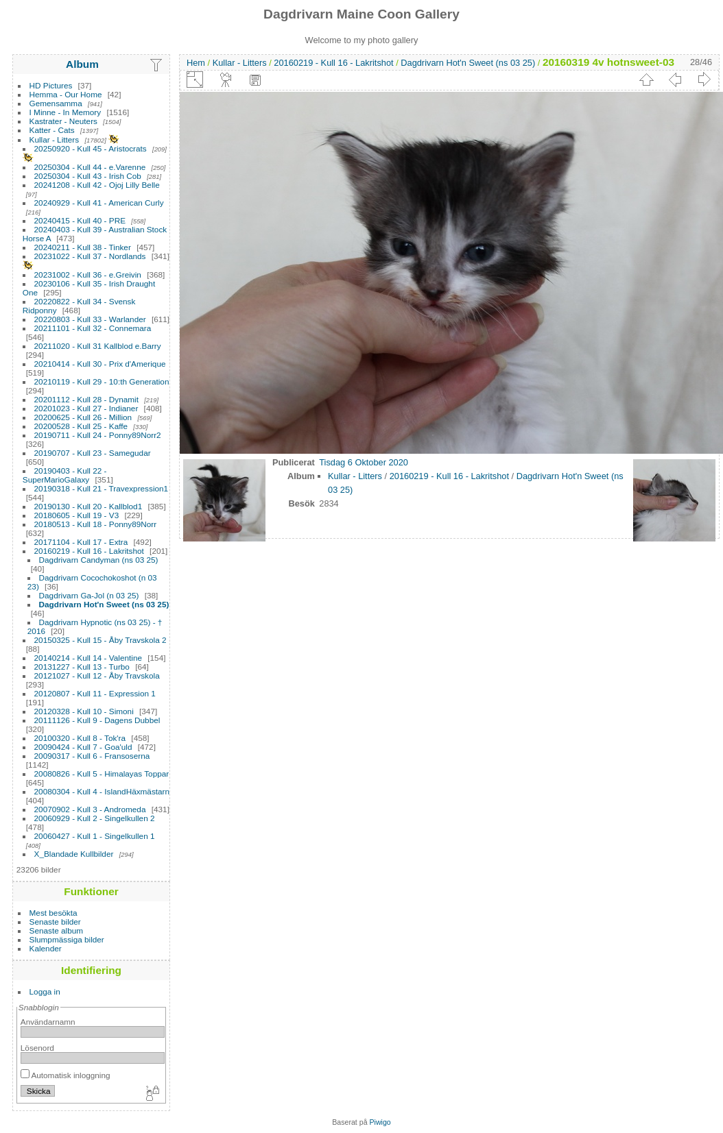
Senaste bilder (55, 921)
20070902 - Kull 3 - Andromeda (90, 809)
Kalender (45, 948)
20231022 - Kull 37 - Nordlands (90, 256)
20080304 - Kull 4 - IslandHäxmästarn (102, 791)
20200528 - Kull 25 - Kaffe (81, 426)
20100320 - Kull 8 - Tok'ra (80, 737)
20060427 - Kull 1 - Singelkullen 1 (94, 835)
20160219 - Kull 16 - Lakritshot (89, 550)
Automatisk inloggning (65, 1075)
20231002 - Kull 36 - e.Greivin (87, 274)
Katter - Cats (52, 129)
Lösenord (37, 1047)
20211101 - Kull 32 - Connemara (93, 328)
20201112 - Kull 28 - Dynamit (86, 399)
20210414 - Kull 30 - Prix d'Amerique (100, 363)
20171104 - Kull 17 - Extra (81, 541)
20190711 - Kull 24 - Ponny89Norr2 (97, 434)
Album (82, 64)
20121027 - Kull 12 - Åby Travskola (97, 675)
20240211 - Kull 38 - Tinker (82, 247)
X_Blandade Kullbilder (74, 853)
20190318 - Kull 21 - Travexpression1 (101, 488)
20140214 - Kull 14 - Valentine (88, 657)
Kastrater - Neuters (63, 121)
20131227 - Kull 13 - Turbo (82, 666)
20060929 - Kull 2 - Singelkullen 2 (94, 818)
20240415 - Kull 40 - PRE (80, 220)
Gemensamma (55, 103)
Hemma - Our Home (65, 94)
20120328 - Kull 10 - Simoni (84, 711)
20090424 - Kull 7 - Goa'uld (83, 746)
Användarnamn (48, 1021)
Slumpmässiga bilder (66, 939)
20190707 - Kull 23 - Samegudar (92, 452)
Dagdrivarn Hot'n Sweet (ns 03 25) (104, 604)
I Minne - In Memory (65, 112)
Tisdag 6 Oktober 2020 (363, 462)
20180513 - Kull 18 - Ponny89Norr (95, 524)
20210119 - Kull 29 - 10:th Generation (101, 381)
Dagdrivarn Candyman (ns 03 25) (98, 559)
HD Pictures (51, 85)
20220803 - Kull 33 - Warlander (90, 319)
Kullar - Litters (54, 139)
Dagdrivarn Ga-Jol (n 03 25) (89, 595)
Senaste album (56, 930)
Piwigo (380, 1122)
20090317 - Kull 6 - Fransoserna (92, 755)
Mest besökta (53, 912)
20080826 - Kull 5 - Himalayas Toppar (101, 773)
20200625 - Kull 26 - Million (83, 417)
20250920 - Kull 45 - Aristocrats (90, 148)
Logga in (44, 991)
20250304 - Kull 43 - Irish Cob (87, 175)
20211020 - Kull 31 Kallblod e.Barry (97, 345)
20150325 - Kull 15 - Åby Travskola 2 (100, 639)
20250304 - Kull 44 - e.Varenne (90, 166)
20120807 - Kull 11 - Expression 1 (95, 693)
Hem (196, 63)
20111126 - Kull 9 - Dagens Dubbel (97, 720)
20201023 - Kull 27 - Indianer (86, 408)
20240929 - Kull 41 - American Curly (99, 202)
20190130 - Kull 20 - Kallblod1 (88, 506)
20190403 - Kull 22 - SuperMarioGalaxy (65, 475)
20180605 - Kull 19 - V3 (76, 515)
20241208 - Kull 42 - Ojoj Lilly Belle (97, 184)
